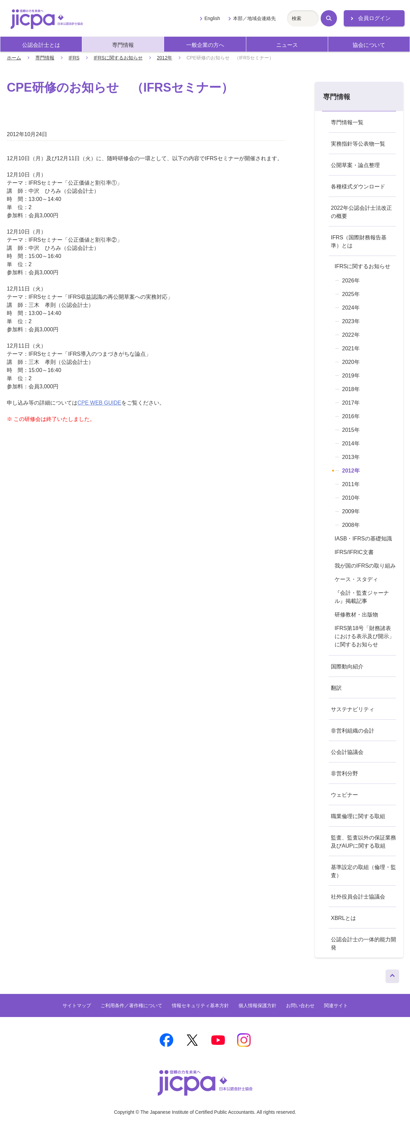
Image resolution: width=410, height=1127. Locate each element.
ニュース (287, 45)
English (212, 18)
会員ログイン (374, 18)
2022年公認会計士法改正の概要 (361, 212)
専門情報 (123, 45)
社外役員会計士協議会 (358, 897)
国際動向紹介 (347, 666)
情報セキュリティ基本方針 (200, 1005)
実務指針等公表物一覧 (358, 144)
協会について (369, 45)
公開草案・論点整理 (355, 165)
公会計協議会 (347, 752)
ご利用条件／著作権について (131, 1005)
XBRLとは (343, 918)
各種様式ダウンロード (358, 186)
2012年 (164, 57)
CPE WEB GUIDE (99, 403)
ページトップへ (392, 974)
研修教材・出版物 (356, 614)
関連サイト (336, 1005)
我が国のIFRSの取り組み (365, 566)
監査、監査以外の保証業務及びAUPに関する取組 (363, 842)
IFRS (74, 57)
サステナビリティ (352, 709)
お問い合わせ (300, 1005)
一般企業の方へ (205, 45)
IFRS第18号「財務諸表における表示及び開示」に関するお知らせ (364, 636)
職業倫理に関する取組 (358, 816)
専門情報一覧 (347, 122)
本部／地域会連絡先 (254, 18)
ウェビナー (344, 795)
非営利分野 (344, 773)
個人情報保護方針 (257, 1005)
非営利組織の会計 (352, 731)
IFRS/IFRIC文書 (354, 552)
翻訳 (336, 688)
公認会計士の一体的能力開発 (363, 943)
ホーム (14, 57)
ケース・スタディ (356, 579)
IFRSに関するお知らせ (118, 57)
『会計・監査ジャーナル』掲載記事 (362, 597)
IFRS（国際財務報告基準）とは (359, 241)
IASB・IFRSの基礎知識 (363, 538)
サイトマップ (77, 1005)
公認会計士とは (41, 45)
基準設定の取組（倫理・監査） (363, 871)
